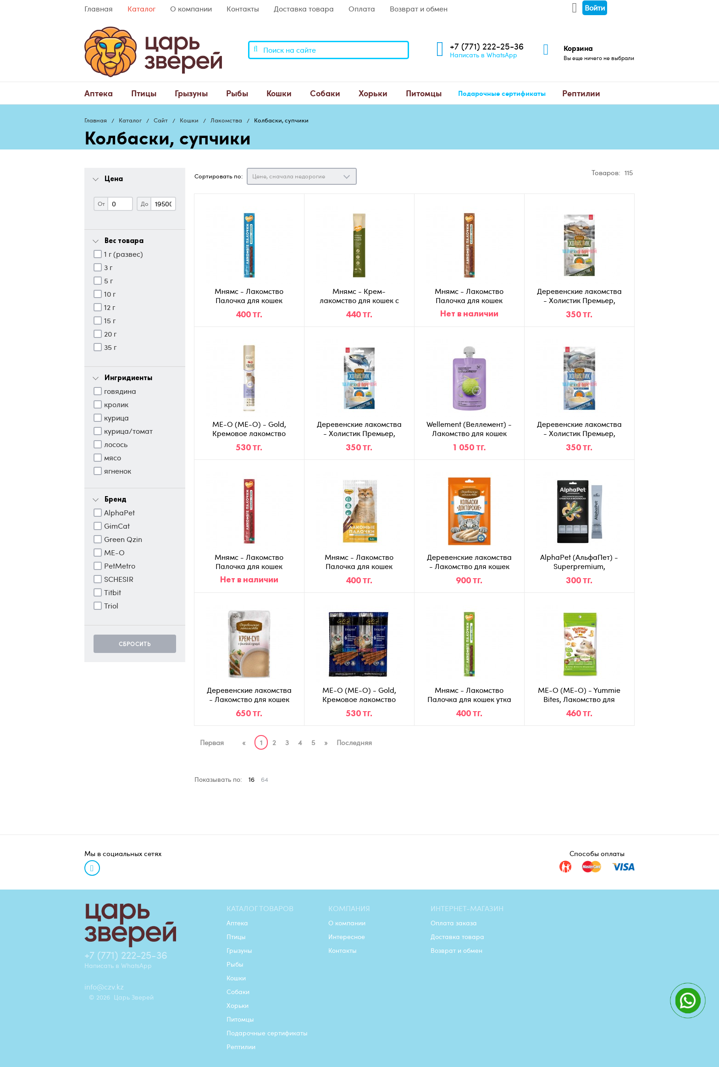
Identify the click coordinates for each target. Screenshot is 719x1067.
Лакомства (226, 120)
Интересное (346, 936)
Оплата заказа (454, 922)
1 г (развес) (123, 254)
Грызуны (191, 93)
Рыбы (237, 93)
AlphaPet (119, 513)
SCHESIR (118, 579)
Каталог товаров (260, 908)
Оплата (361, 9)
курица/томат (128, 431)
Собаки (325, 93)
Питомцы (424, 93)
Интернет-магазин (467, 908)
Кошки (279, 93)
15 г (110, 320)
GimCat (117, 526)
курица (116, 418)
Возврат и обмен (419, 9)
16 (251, 779)
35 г (110, 347)
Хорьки (373, 93)
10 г (110, 294)
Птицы (143, 93)
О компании (191, 9)
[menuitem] (98, 93)
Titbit (112, 592)
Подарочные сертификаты (502, 93)
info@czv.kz (104, 987)
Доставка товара (304, 9)
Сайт (161, 120)
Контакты (243, 9)
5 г (108, 280)
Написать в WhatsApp (483, 54)
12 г (109, 307)
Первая (212, 742)
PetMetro (119, 566)
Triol (111, 606)
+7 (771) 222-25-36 (487, 46)
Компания (349, 908)
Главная (98, 9)
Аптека (98, 93)
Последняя (354, 742)
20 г (110, 334)
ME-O (114, 552)
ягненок (117, 471)
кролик (116, 404)
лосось (115, 444)
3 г (108, 267)
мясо (112, 457)
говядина (120, 391)
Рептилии (581, 93)
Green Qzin (123, 539)
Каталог (141, 9)
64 (264, 779)
